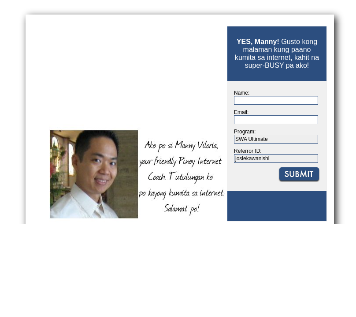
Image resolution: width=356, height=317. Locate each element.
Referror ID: (248, 151)
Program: (245, 132)
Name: (241, 93)
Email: (241, 112)
